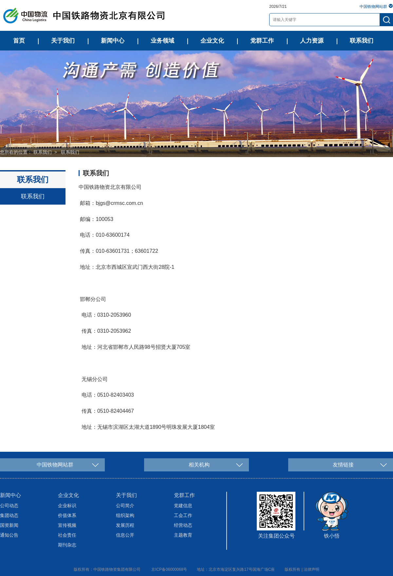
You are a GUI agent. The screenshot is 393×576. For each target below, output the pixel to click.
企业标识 (67, 505)
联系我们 (361, 40)
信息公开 (125, 535)
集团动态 (9, 515)
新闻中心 (112, 40)
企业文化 (212, 40)
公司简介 (125, 505)
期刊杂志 (67, 544)
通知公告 (9, 535)
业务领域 (162, 40)
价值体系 (67, 515)
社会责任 (67, 535)
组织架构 (125, 515)
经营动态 (183, 525)
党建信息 (183, 505)
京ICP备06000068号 (169, 569)
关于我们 (63, 40)
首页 (19, 40)
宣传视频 (67, 525)
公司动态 (9, 505)
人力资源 (312, 40)
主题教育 (183, 535)
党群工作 (262, 40)
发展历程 (125, 525)
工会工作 (183, 515)
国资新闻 (9, 525)
